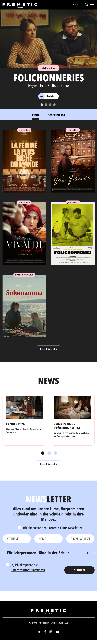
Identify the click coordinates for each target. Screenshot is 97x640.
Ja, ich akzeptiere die (28, 567)
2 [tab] (48, 453)
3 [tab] (55, 453)
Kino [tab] (35, 115)
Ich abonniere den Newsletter (52, 527)
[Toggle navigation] (92, 4)
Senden (79, 570)
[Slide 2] (46, 104)
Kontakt (33, 622)
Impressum (44, 622)
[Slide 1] (42, 104)
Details (46, 96)
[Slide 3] (50, 104)
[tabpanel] (49, 238)
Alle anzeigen (48, 349)
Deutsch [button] (76, 4)
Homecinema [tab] (55, 115)
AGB (66, 622)
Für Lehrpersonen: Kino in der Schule (38, 552)
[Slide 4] (54, 104)
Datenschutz (57, 622)
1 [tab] (42, 453)
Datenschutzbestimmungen (28, 570)
